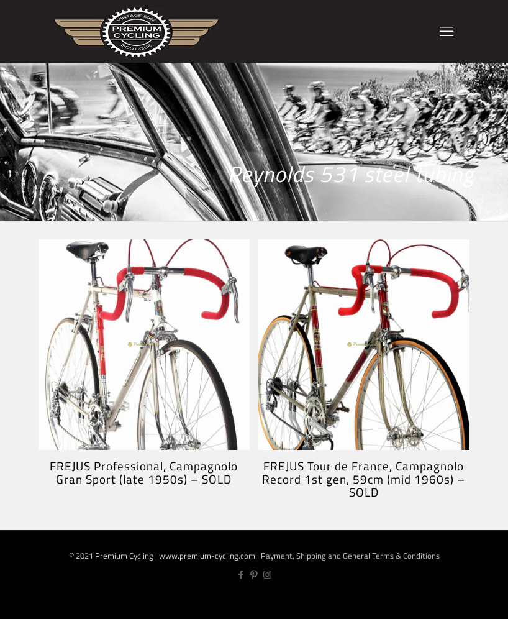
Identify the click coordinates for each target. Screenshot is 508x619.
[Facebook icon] (241, 574)
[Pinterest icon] (254, 574)
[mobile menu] (446, 31)
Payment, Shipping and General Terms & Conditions (350, 555)
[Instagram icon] (267, 574)
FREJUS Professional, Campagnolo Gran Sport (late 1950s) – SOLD (144, 472)
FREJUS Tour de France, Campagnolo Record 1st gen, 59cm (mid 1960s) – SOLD (363, 479)
